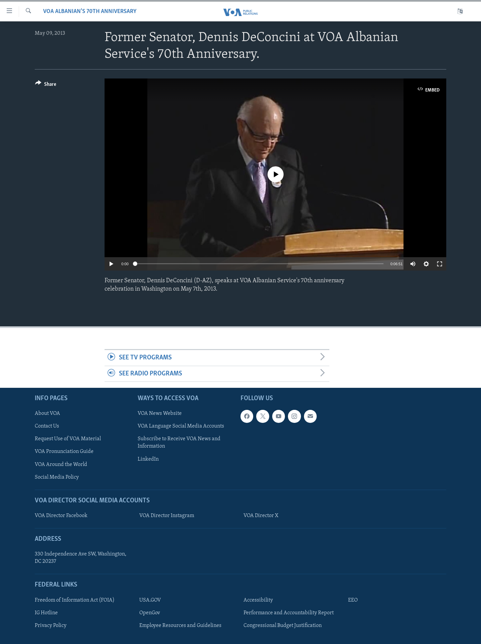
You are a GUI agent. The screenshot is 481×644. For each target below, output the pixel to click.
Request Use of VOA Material (68, 439)
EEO (353, 600)
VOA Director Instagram (166, 515)
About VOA (47, 413)
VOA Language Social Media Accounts (181, 426)
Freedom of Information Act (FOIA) (75, 600)
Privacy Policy (50, 625)
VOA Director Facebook (61, 515)
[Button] (45, 85)
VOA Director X (261, 515)
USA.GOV (150, 600)
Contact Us (47, 426)
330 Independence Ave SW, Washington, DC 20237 (80, 557)
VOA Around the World (61, 464)
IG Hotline (46, 613)
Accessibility (258, 600)
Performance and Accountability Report (289, 613)
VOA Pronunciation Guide (64, 451)
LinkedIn (148, 459)
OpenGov (149, 613)
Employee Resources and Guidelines (180, 625)
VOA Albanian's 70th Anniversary (90, 11)
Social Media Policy (57, 477)
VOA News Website (160, 413)
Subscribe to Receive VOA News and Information (179, 442)
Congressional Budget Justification (283, 625)
